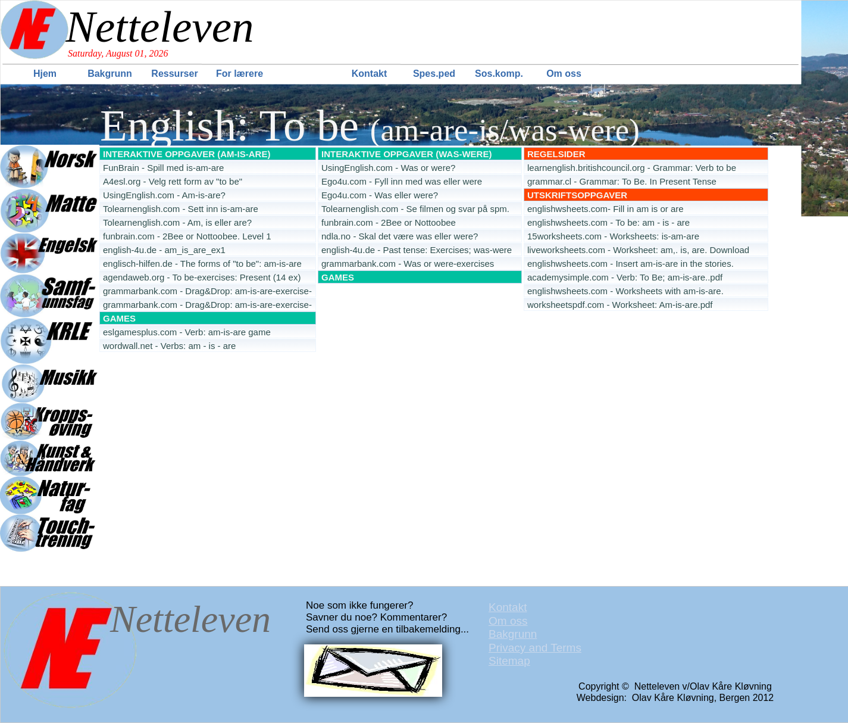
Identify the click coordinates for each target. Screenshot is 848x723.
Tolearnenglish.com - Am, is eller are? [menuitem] (177, 222)
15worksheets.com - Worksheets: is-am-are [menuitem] (613, 236)
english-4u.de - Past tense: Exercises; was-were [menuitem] (416, 250)
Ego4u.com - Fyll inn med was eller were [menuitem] (401, 181)
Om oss (563, 73)
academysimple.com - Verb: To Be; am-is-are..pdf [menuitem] (624, 277)
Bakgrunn (109, 73)
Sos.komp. (499, 73)
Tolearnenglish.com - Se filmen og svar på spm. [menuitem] (415, 209)
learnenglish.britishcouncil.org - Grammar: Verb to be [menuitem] (631, 168)
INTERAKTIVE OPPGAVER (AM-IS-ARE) (186, 154)
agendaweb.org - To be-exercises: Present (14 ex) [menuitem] (202, 277)
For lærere (239, 73)
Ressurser (174, 73)
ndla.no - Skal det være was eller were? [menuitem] (399, 236)
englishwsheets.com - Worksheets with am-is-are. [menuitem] (625, 291)
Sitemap (509, 661)
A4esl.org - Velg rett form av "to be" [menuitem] (172, 181)
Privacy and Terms (535, 647)
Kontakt (369, 73)
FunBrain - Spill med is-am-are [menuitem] (163, 168)
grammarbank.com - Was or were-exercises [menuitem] (407, 263)
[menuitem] (46, 73)
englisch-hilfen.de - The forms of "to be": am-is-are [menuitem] (202, 263)
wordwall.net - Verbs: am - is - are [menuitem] (169, 346)
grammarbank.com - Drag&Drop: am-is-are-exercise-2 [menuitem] (207, 305)
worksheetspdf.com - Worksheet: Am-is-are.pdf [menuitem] (620, 305)
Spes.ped (434, 73)
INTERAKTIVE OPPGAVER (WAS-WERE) (406, 154)
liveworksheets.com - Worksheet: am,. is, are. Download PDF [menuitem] (638, 250)
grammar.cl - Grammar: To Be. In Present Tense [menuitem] (621, 181)
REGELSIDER (556, 154)
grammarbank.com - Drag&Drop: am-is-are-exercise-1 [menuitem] (207, 291)
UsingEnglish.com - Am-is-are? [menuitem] (164, 195)
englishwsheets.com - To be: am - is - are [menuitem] (608, 222)
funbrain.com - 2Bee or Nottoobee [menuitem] (388, 222)
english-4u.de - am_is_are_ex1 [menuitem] (164, 250)
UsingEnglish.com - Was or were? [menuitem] (388, 168)
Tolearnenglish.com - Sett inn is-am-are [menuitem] (180, 209)
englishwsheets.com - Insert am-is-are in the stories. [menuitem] (630, 263)
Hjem (45, 73)
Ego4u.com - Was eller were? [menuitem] (379, 195)
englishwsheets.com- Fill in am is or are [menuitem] (605, 209)
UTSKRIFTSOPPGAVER (577, 195)
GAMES (337, 277)
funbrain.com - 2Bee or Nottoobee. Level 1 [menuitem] (187, 236)
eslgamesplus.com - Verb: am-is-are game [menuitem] (187, 332)
